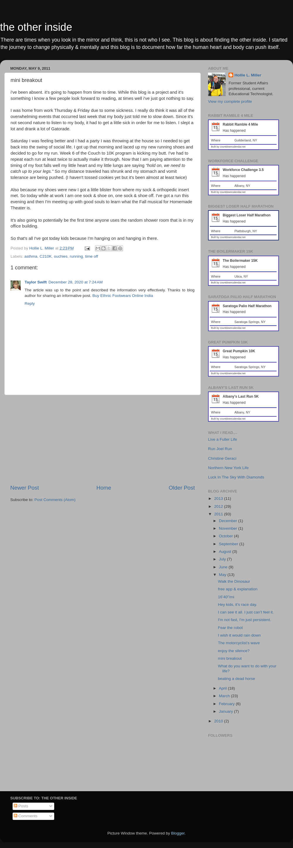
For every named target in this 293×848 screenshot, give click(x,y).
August (225, 551)
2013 (219, 498)
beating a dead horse (236, 678)
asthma (30, 256)
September (229, 544)
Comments (26, 816)
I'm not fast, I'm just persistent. (244, 620)
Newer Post (24, 488)
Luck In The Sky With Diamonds (236, 477)
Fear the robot (230, 627)
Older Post (182, 488)
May (223, 574)
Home (103, 488)
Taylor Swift (36, 282)
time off (91, 256)
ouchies (61, 256)
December (228, 521)
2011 (219, 514)
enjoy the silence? (234, 651)
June (224, 567)
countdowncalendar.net (232, 146)
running (76, 256)
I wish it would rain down (239, 635)
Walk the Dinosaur (234, 581)
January (226, 711)
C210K (46, 256)
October (226, 536)
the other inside (36, 27)
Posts (21, 806)
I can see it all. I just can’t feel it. (246, 612)
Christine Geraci (222, 458)
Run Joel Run (220, 449)
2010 (219, 721)
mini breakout (230, 658)
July (223, 559)
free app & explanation (238, 589)
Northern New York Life (228, 468)
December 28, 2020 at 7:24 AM (76, 282)
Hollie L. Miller (247, 75)
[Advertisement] (102, 439)
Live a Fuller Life (222, 439)
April (223, 688)
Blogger (178, 833)
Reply (30, 303)
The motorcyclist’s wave (239, 643)
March (225, 696)
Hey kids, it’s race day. (237, 604)
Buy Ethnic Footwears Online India (122, 295)
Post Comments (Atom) (55, 499)
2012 (219, 506)
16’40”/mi (226, 597)
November (228, 528)
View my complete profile (230, 101)
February (227, 704)
